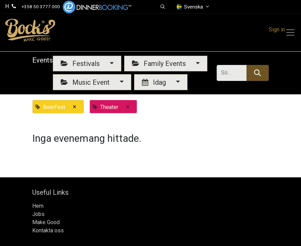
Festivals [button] (81, 63)
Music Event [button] (86, 82)
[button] (163, 7)
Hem (38, 206)
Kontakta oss (48, 230)
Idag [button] (155, 82)
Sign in (277, 29)
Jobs (38, 214)
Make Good (46, 222)
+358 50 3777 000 (41, 6)
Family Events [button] (160, 63)
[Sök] (257, 73)
